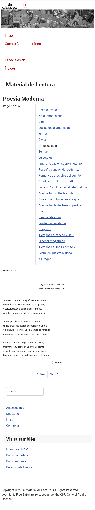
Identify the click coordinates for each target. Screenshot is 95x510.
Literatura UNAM (17, 449)
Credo (42, 211)
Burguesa (45, 229)
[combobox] (25, 391)
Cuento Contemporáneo (23, 44)
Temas (43, 151)
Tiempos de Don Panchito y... (58, 247)
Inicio (9, 35)
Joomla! (6, 494)
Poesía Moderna (17, 52)
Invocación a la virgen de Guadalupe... (64, 187)
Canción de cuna (50, 217)
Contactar (12, 425)
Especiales (13, 60)
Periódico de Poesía (19, 467)
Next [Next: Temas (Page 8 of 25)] (54, 374)
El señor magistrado (52, 241)
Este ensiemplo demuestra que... (60, 199)
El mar (43, 134)
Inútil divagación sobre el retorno (60, 163)
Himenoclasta (48, 145)
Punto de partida (17, 455)
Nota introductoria (51, 116)
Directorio (12, 413)
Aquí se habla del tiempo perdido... (61, 205)
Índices (10, 68)
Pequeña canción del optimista (59, 169)
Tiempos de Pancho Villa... (56, 235)
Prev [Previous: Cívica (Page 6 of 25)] (41, 374)
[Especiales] (23, 60)
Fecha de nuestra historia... (56, 253)
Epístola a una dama (52, 223)
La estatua (46, 157)
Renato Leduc (48, 110)
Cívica (43, 139)
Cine (41, 122)
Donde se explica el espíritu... (58, 181)
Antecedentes (15, 408)
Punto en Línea (16, 461)
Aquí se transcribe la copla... (57, 193)
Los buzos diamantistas (54, 128)
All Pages (45, 259)
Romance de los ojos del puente (60, 175)
